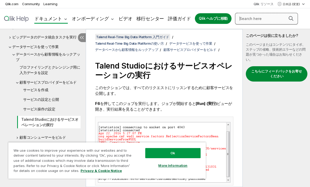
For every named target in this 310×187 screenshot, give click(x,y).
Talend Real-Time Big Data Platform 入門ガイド (132, 37)
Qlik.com (11, 4)
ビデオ (125, 18)
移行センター (150, 18)
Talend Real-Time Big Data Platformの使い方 (129, 43)
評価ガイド (179, 18)
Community (31, 4)
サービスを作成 (35, 90)
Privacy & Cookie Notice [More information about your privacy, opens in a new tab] (43, 172)
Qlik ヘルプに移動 (213, 18)
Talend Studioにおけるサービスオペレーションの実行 (49, 122)
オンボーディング (90, 18)
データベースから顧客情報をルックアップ (48, 57)
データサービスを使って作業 (35, 46)
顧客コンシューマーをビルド (42, 137)
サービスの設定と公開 (41, 99)
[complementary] (276, 108)
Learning (50, 4)
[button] (291, 18)
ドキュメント (48, 18)
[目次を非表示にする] (82, 37)
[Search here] (266, 18)
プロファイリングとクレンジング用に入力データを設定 (49, 70)
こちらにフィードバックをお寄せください (276, 73)
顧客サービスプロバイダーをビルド (48, 82)
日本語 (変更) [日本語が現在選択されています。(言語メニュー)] (292, 4)
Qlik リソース (264, 4)
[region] (98, 158)
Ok (158, 149)
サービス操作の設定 (39, 109)
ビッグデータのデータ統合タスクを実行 (44, 37)
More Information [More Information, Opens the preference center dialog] (158, 161)
